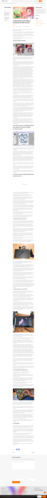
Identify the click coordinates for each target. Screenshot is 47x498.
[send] (45, 492)
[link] (44, 1)
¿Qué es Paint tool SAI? (6, 10)
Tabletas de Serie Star (15, 492)
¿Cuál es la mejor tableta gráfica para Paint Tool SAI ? (7, 18)
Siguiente (33, 452)
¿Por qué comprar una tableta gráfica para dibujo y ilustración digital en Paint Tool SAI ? (7, 14)
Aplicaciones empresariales (4, 492)
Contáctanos (25, 492)
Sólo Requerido (39, 496)
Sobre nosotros (25, 491)
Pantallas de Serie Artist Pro (16, 491)
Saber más (38, 15)
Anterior (13, 452)
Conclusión (5, 20)
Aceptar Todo (44, 496)
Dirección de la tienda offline (5, 491)
